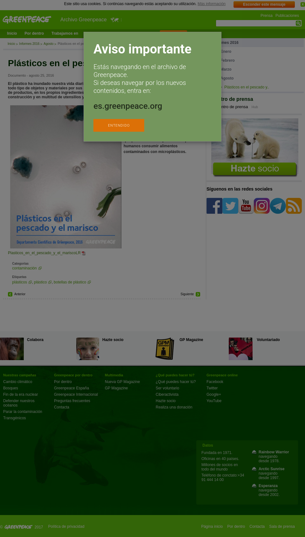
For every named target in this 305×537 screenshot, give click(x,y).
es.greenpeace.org (127, 106)
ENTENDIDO (119, 125)
